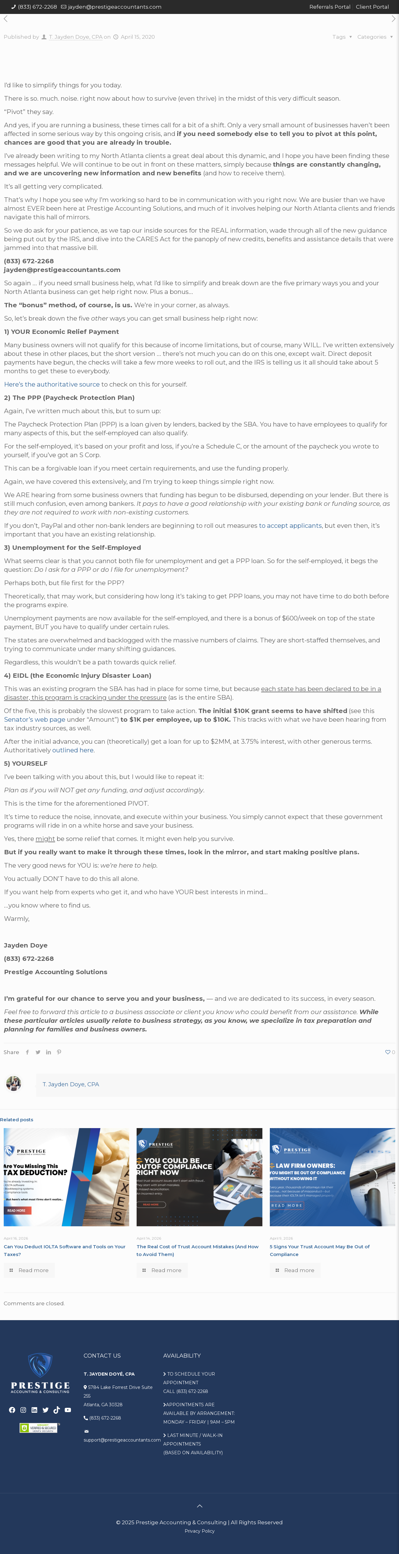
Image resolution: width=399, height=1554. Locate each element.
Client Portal (372, 7)
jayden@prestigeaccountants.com (115, 7)
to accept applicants (290, 525)
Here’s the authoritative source (52, 384)
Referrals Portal (330, 7)
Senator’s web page (34, 719)
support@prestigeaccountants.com (122, 1440)
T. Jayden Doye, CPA (76, 37)
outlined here (73, 750)
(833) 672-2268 (37, 7)
